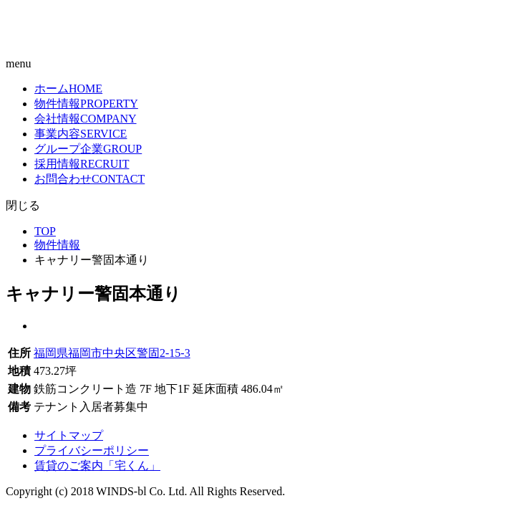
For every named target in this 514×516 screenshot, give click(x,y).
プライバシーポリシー (91, 450)
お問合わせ (89, 179)
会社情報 (85, 119)
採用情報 (81, 164)
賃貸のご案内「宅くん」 (97, 465)
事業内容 (80, 134)
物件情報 (86, 103)
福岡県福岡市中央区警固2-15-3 (112, 353)
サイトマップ (68, 435)
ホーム (68, 88)
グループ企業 (88, 149)
